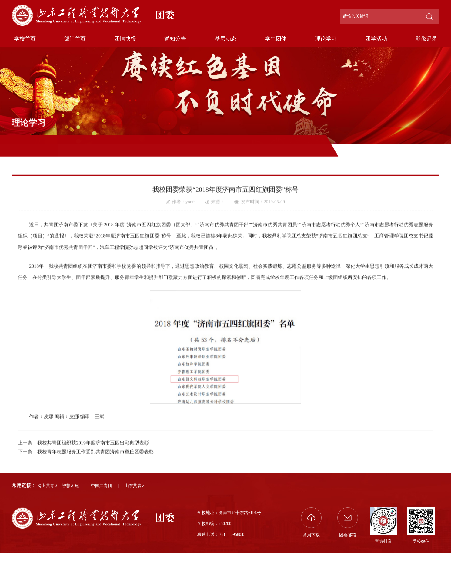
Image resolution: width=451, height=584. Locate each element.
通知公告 (175, 39)
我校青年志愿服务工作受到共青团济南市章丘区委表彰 (95, 470)
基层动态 (225, 39)
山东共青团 (135, 485)
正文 (435, 148)
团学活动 (376, 39)
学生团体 (276, 39)
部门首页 (75, 39)
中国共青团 (101, 485)
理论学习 (326, 39)
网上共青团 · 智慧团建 (58, 485)
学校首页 (25, 39)
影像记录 (426, 39)
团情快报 (125, 39)
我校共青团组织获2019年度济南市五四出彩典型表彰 (93, 461)
